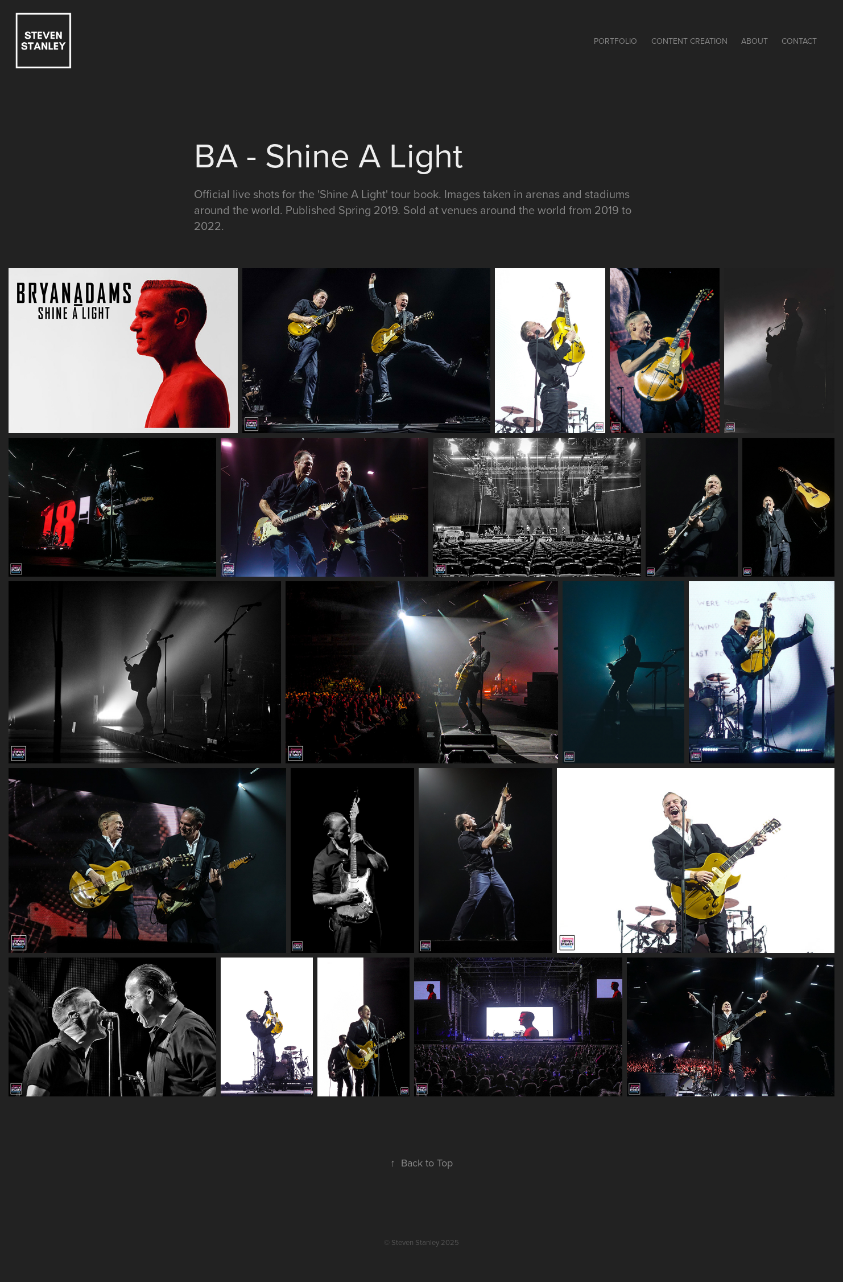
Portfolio (615, 41)
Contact (799, 41)
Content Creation (689, 41)
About (754, 41)
